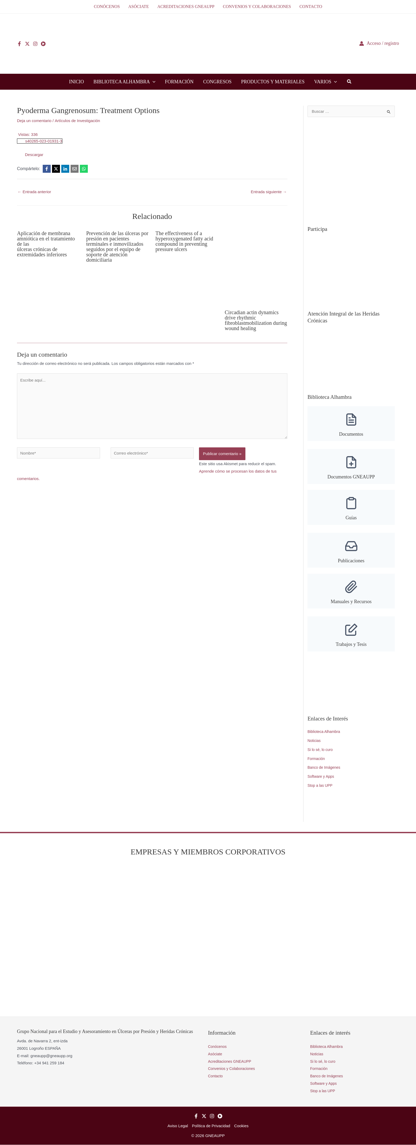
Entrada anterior (34, 191)
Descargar (34, 154)
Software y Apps (321, 776)
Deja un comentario (34, 120)
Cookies (241, 1126)
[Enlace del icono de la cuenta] (379, 43)
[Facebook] (19, 43)
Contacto (216, 1076)
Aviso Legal (177, 1126)
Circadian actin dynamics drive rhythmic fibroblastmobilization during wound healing (256, 320)
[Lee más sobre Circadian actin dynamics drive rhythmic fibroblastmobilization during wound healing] (256, 265)
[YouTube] (43, 43)
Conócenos (218, 1046)
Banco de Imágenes (325, 767)
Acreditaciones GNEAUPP (231, 1061)
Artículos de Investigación (77, 120)
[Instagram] (35, 43)
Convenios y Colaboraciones (233, 1068)
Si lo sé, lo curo (321, 750)
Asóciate (215, 1054)
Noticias (314, 740)
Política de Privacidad (211, 1126)
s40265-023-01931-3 (43, 141)
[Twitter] (27, 43)
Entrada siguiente (269, 191)
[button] (152, 82)
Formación (316, 759)
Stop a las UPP (321, 785)
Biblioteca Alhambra (325, 731)
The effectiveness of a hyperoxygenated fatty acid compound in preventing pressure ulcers (184, 241)
